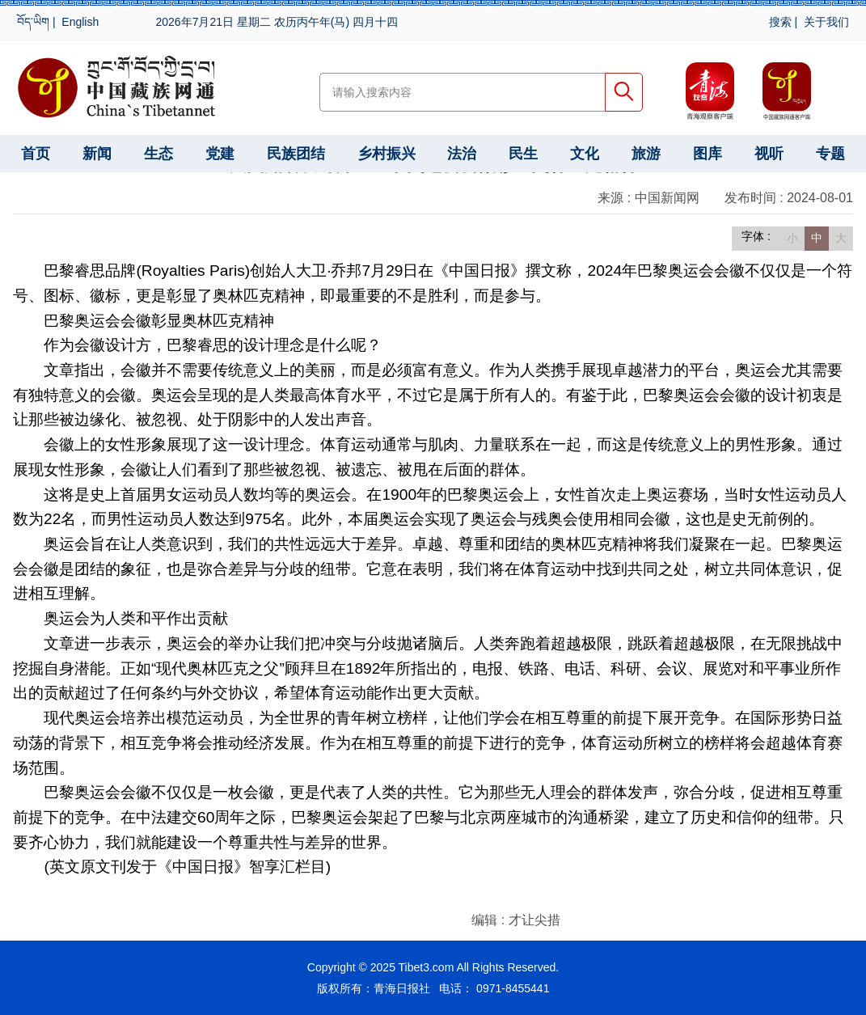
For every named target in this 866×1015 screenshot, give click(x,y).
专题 (830, 154)
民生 (523, 154)
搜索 (780, 21)
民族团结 (296, 154)
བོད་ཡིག (33, 21)
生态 (158, 154)
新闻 (97, 154)
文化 (584, 154)
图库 (707, 154)
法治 (461, 154)
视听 (769, 154)
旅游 (646, 154)
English (80, 21)
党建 (219, 154)
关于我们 (826, 21)
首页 (35, 154)
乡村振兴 (386, 154)
